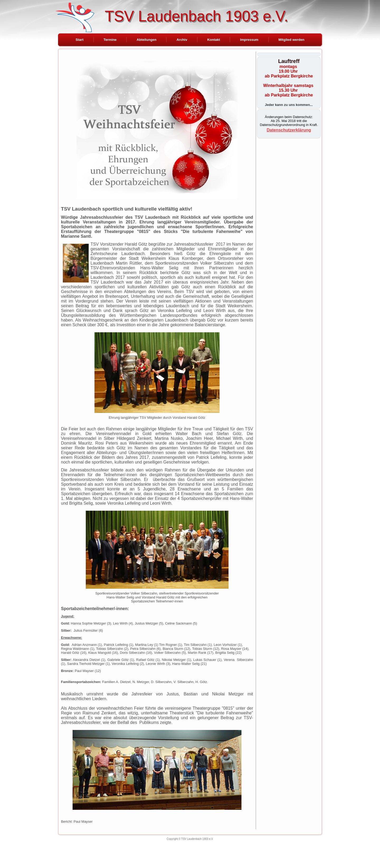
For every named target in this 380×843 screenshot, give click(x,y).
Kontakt (213, 40)
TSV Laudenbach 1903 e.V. (196, 16)
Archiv (182, 40)
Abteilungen (146, 40)
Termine (110, 40)
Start (80, 40)
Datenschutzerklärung (289, 130)
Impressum (249, 40)
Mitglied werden (291, 40)
